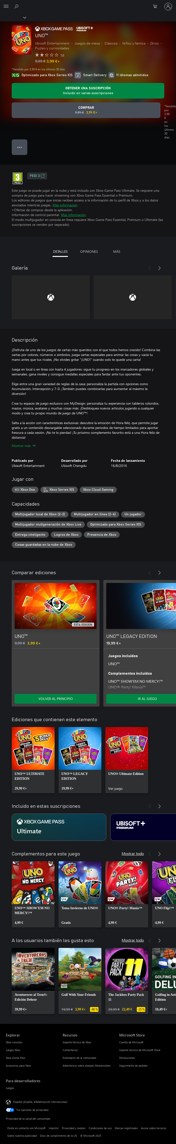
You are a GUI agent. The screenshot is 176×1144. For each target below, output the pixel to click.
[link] (33, 760)
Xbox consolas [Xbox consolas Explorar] (14, 1042)
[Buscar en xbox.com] (17, 6)
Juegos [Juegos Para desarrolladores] (10, 1088)
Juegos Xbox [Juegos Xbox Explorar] (13, 1050)
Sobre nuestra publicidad (22, 1135)
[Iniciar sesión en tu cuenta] (168, 6)
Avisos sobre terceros (153, 1128)
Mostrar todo (133, 853)
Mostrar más (24, 445)
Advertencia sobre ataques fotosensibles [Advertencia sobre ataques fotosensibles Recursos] (87, 1065)
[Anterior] (150, 268)
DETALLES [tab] (60, 251)
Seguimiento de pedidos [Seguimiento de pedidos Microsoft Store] (133, 1065)
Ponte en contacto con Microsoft (26, 1128)
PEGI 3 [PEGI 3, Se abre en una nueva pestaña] (37, 176)
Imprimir (54, 1128)
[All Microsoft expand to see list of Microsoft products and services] (6, 6)
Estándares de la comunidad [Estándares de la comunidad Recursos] (79, 1057)
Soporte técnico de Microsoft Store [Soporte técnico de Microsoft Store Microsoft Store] (139, 1050)
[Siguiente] (159, 268)
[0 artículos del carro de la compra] (156, 6)
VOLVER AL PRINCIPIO (56, 698)
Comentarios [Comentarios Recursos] (70, 1050)
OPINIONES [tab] (89, 251)
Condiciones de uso (100, 1128)
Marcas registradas (126, 1128)
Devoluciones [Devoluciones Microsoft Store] (127, 1057)
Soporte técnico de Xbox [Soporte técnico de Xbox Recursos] (77, 1042)
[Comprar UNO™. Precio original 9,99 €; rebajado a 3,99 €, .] (86, 110)
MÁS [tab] (116, 251)
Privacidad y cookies (74, 1128)
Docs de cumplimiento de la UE (58, 1135)
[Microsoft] (88, 4)
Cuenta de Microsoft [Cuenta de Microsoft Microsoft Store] (131, 1042)
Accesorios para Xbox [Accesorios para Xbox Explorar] (18, 1065)
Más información (65, 205)
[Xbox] (13, 17)
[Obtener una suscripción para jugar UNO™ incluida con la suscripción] (88, 91)
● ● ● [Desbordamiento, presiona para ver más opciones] (19, 147)
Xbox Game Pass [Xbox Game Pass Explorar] (15, 1057)
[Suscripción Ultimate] (59, 827)
